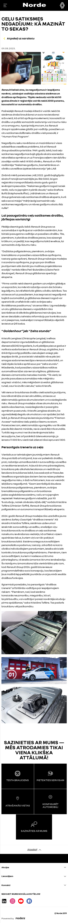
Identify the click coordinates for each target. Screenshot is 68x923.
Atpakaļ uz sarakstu (20, 38)
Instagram (12, 901)
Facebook (29, 901)
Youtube (21, 901)
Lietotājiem (7, 876)
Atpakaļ (32, 849)
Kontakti (5, 885)
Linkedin (4, 901)
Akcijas (5, 867)
